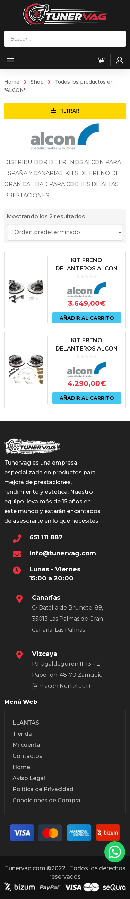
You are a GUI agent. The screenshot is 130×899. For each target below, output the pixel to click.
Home (11, 82)
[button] (114, 851)
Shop (37, 82)
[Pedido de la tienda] (65, 232)
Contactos (27, 756)
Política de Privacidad (42, 789)
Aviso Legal (28, 778)
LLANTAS (25, 722)
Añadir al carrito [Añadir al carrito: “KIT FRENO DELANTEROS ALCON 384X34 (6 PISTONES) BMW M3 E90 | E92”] (87, 398)
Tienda (22, 734)
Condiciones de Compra (46, 800)
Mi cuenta (26, 745)
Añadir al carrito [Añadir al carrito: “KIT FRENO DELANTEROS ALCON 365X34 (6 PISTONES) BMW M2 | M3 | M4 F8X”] (87, 318)
